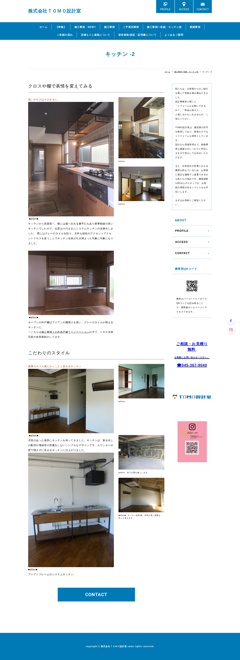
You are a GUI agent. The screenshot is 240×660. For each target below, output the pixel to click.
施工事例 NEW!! (85, 27)
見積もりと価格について (95, 35)
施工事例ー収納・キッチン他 (164, 27)
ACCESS (184, 9)
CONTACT (203, 9)
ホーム (43, 27)
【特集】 (61, 27)
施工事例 (109, 27)
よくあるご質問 (174, 35)
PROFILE (165, 9)
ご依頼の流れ (65, 35)
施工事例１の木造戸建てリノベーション (65, 332)
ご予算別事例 (131, 27)
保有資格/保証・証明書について (137, 35)
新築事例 (195, 27)
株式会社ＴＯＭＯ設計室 (54, 10)
